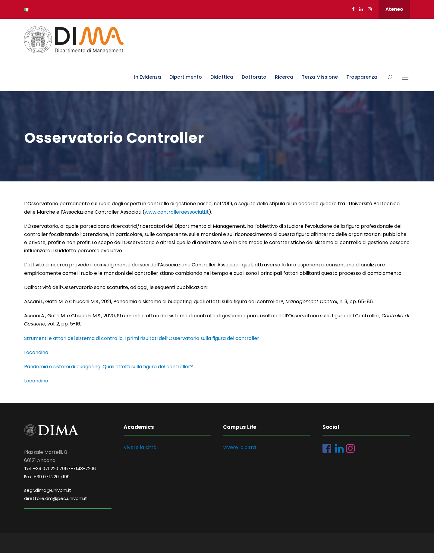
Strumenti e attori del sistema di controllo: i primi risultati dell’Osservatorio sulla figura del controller (141, 338)
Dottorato (254, 77)
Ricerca (284, 77)
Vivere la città (140, 447)
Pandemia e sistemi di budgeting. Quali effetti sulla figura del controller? (108, 366)
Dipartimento (185, 77)
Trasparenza (361, 77)
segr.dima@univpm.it (47, 490)
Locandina (36, 352)
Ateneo (394, 9)
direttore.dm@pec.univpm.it (55, 498)
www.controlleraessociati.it (177, 212)
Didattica (221, 77)
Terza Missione (320, 77)
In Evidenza (147, 77)
